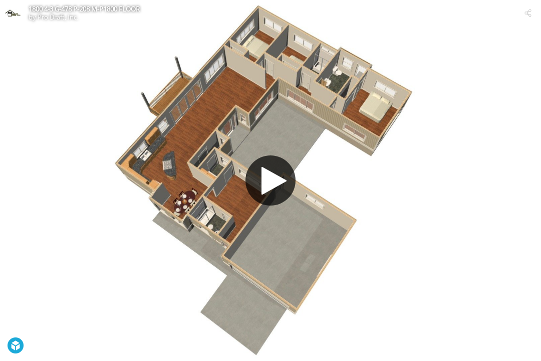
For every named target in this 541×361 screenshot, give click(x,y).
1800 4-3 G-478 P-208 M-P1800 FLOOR (84, 9)
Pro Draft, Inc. (58, 17)
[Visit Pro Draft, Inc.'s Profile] (13, 13)
